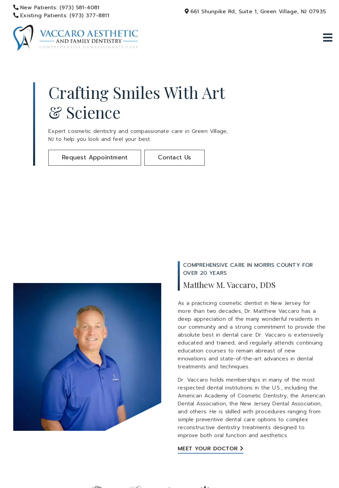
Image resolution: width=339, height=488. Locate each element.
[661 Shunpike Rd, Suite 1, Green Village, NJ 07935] (257, 12)
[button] (94, 158)
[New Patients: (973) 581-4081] (53, 8)
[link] (76, 38)
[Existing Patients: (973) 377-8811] (58, 16)
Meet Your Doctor (208, 449)
